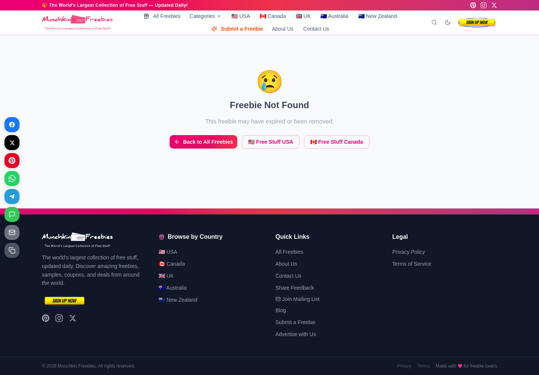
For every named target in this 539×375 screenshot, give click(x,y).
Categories (206, 16)
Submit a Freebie (237, 29)
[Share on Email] (11, 232)
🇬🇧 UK (303, 16)
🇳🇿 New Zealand (377, 16)
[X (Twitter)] (494, 5)
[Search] (434, 22)
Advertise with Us (295, 334)
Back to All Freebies (203, 142)
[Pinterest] (473, 5)
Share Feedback (294, 288)
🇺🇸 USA (240, 16)
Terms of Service (411, 264)
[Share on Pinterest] (11, 160)
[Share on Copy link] (11, 250)
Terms (423, 366)
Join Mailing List (297, 299)
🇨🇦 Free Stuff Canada (336, 142)
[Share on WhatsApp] (11, 178)
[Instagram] (484, 5)
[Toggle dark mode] (448, 22)
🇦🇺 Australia (334, 16)
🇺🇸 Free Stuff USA (270, 142)
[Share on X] (11, 142)
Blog (280, 310)
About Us (282, 29)
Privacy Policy (408, 252)
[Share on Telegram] (11, 196)
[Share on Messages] (11, 214)
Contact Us (316, 29)
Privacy (404, 366)
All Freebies (162, 16)
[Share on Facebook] (11, 124)
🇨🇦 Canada (273, 16)
